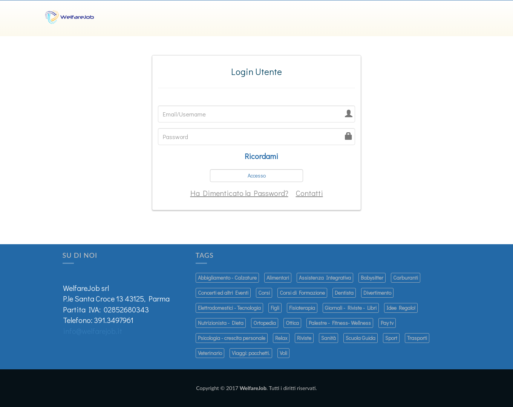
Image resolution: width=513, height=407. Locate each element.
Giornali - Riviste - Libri (351, 307)
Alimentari (277, 277)
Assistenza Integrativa (325, 277)
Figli (275, 307)
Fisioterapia (302, 307)
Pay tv (387, 322)
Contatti (309, 193)
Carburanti (405, 277)
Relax (281, 337)
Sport (391, 337)
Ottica (292, 322)
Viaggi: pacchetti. (251, 353)
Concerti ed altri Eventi (223, 292)
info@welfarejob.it (92, 331)
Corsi (264, 292)
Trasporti (417, 337)
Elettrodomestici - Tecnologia (229, 307)
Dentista (344, 292)
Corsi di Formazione (302, 292)
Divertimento (377, 292)
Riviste (304, 337)
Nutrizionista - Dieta (220, 322)
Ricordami (261, 156)
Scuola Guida (360, 337)
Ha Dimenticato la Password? (239, 193)
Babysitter (372, 277)
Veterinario (210, 353)
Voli (283, 353)
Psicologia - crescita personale (231, 337)
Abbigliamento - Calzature (227, 277)
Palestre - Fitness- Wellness (340, 322)
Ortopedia (264, 322)
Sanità (328, 337)
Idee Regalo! (400, 307)
